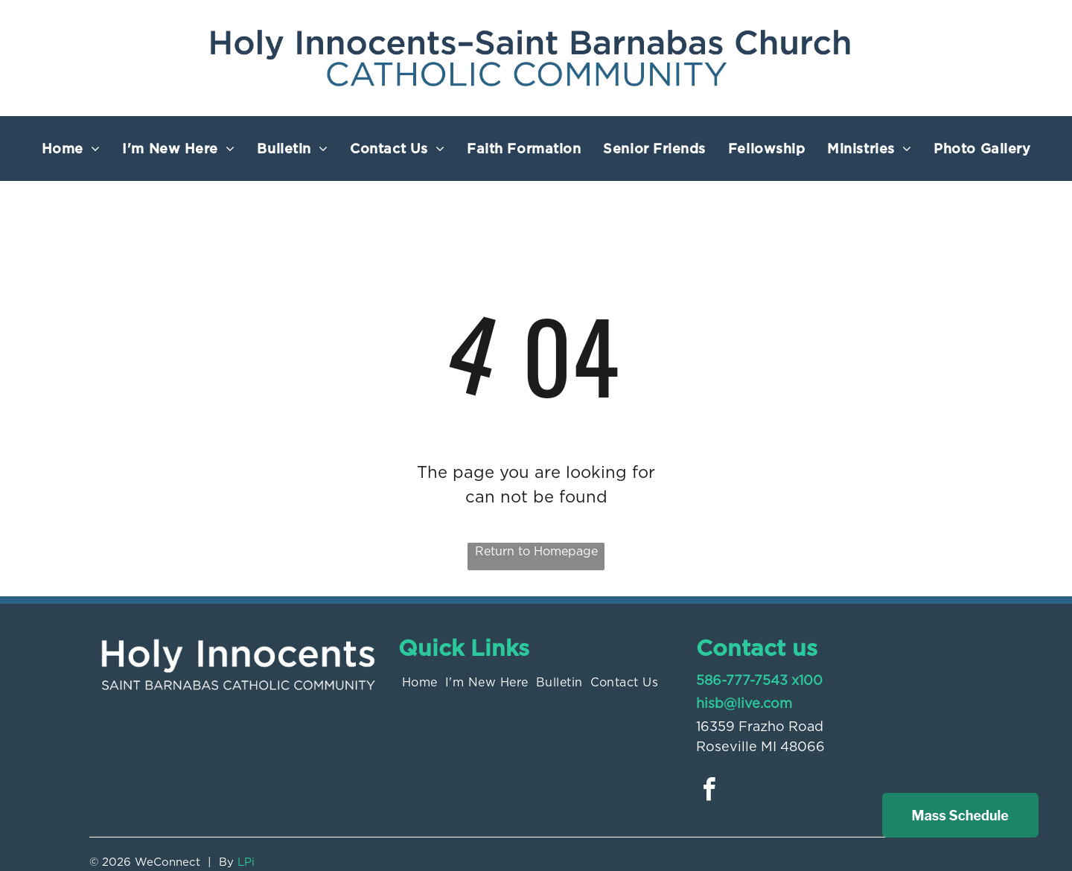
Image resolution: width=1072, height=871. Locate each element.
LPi (246, 862)
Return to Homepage (536, 551)
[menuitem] (71, 148)
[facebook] (709, 791)
